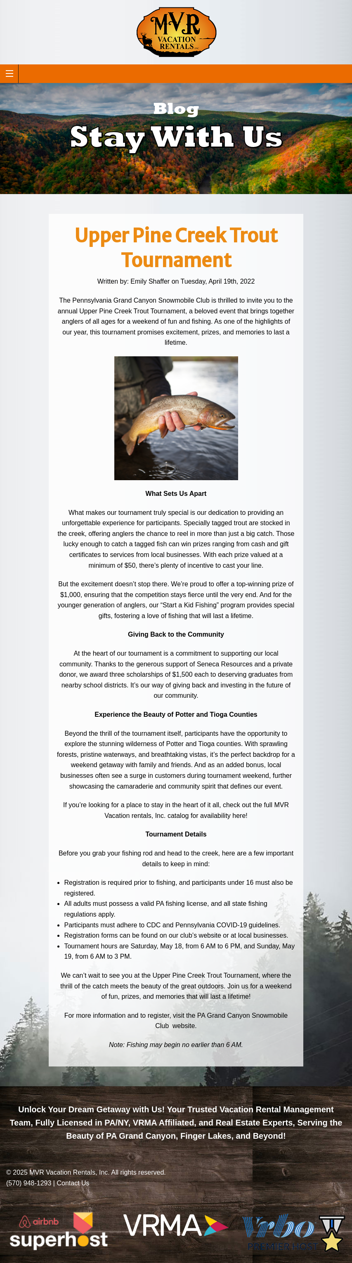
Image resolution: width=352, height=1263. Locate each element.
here (239, 815)
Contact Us (73, 1183)
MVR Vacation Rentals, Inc (68, 1172)
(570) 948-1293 (28, 1183)
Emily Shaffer (150, 281)
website (183, 1025)
